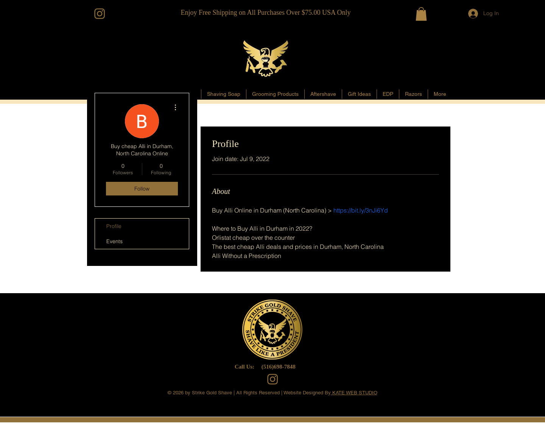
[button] (421, 14)
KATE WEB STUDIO (354, 392)
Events (114, 241)
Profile (113, 226)
